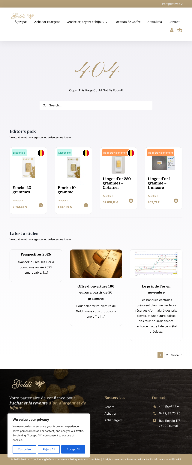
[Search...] (96, 105)
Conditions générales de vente (49, 459)
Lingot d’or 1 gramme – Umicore (159, 183)
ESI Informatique (159, 459)
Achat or (110, 413)
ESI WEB (176, 459)
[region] (49, 435)
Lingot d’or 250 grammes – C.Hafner (117, 183)
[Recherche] (44, 105)
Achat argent (113, 420)
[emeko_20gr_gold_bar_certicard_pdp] (28, 152)
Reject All (49, 449)
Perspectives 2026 (36, 254)
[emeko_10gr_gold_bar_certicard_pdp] (73, 152)
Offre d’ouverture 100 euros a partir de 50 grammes (95, 292)
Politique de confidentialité (85, 459)
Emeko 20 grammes (22, 190)
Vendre (109, 407)
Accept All (73, 449)
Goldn (23, 459)
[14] (96, 251)
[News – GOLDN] (156, 251)
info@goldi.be (169, 406)
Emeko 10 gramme (67, 190)
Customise (24, 449)
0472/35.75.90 (169, 413)
